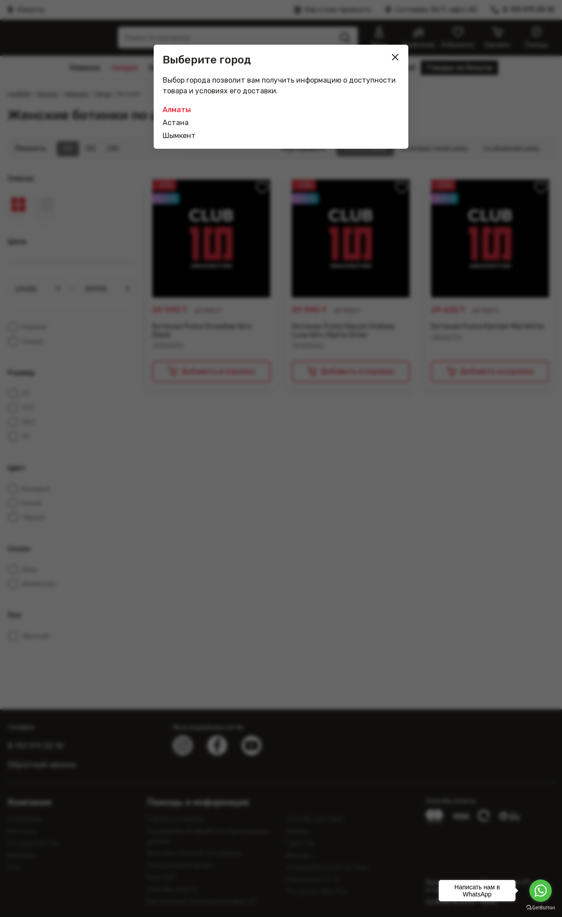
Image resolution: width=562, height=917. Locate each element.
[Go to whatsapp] (540, 890)
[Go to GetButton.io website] (540, 908)
